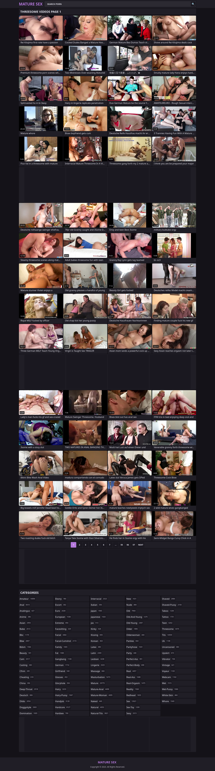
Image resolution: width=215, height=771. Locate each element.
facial (61, 635)
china (25, 683)
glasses (61, 677)
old (131, 611)
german (62, 665)
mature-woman (102, 695)
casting (26, 665)
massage (98, 671)
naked (97, 701)
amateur (28, 599)
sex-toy (133, 707)
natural (98, 707)
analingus (27, 611)
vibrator (169, 659)
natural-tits (100, 713)
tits (167, 635)
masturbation (101, 677)
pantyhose (134, 647)
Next (140, 544)
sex (131, 701)
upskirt (168, 653)
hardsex (62, 713)
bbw (25, 641)
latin (96, 653)
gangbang (63, 659)
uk (166, 641)
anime (25, 617)
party (131, 653)
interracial (99, 599)
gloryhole (62, 683)
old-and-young (137, 617)
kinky (96, 629)
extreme (62, 623)
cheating (27, 677)
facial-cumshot (66, 641)
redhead (134, 695)
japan (97, 611)
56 (128, 544)
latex (96, 647)
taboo (168, 611)
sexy (131, 713)
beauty (26, 653)
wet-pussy (170, 689)
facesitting (63, 629)
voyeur (168, 671)
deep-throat (29, 689)
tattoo (168, 617)
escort (61, 605)
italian (96, 605)
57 (134, 544)
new (131, 599)
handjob (62, 701)
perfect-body (135, 665)
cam (25, 659)
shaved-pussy (172, 605)
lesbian (98, 659)
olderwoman (135, 635)
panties (132, 641)
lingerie (98, 665)
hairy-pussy (64, 695)
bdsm (26, 647)
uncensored (170, 647)
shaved (169, 599)
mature (98, 683)
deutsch (26, 695)
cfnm (25, 671)
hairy (61, 689)
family (61, 647)
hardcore (63, 707)
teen (167, 623)
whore (168, 701)
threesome (171, 629)
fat (60, 653)
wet (167, 683)
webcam (169, 677)
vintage (168, 665)
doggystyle (28, 707)
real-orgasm (136, 683)
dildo (25, 701)
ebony (61, 599)
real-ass (133, 677)
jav (95, 623)
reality (132, 689)
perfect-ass (134, 659)
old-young (134, 623)
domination (29, 713)
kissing (97, 635)
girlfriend (62, 671)
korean (97, 641)
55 (122, 544)
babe (25, 629)
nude (131, 605)
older (132, 629)
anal (25, 605)
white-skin (170, 695)
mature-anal (100, 689)
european (63, 617)
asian (25, 623)
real (131, 671)
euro (60, 611)
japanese (98, 617)
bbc (25, 635)
